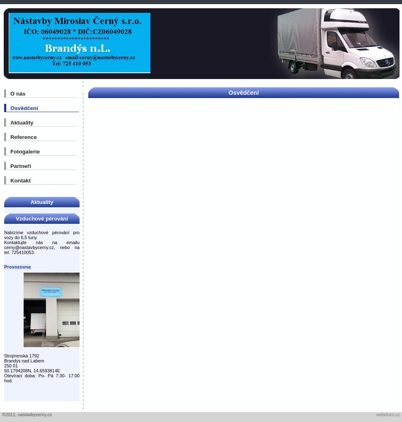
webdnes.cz (388, 414)
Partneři (20, 166)
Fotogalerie (25, 152)
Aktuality (22, 123)
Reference (23, 137)
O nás (18, 94)
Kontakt (20, 180)
